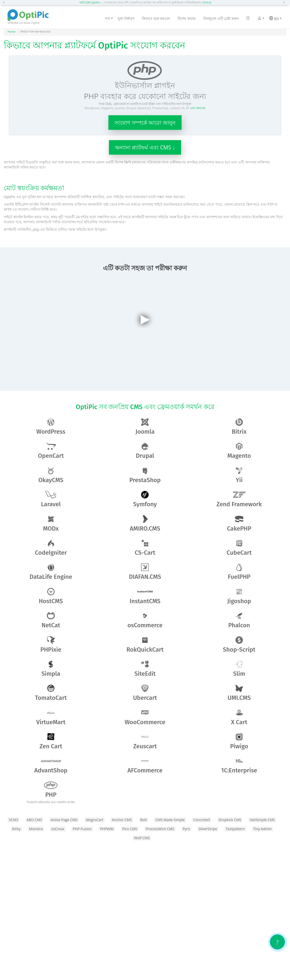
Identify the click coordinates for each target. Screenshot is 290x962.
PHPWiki (107, 828)
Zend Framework (239, 499)
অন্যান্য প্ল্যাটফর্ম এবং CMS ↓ (145, 147)
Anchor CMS (122, 819)
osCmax (57, 828)
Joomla (145, 426)
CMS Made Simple (170, 819)
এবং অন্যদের (197, 108)
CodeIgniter (51, 547)
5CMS (13, 819)
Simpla (51, 668)
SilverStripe (207, 828)
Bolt (143, 819)
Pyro (186, 828)
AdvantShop (50, 765)
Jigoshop (239, 596)
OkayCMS (50, 475)
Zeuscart (145, 741)
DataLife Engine (50, 571)
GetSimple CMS (262, 819)
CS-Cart (145, 547)
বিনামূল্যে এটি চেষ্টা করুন (221, 18)
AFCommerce (145, 765)
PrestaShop (145, 475)
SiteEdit (144, 668)
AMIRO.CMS (145, 523)
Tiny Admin (262, 828)
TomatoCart (51, 693)
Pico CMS (129, 828)
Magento (239, 450)
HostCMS (51, 596)
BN (275, 18)
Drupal (145, 450)
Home (11, 31)
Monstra (36, 828)
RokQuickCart (145, 644)
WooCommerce (145, 717)
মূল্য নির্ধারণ (126, 18)
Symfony (145, 499)
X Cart (239, 717)
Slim (239, 668)
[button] (5, 2)
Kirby (16, 828)
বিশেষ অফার (187, 18)
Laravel (51, 499)
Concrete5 (201, 819)
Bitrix (239, 426)
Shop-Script (239, 644)
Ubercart (145, 693)
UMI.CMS (239, 693)
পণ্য (109, 18)
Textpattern (235, 828)
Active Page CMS (64, 819)
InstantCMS (145, 596)
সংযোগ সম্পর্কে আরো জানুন (144, 122)
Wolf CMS (142, 837)
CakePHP (239, 523)
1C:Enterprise (239, 765)
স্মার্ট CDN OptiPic (89, 2)
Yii (239, 475)
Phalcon (239, 620)
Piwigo (239, 741)
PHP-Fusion (82, 828)
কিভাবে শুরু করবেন (156, 18)
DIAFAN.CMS (145, 571)
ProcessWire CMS (160, 828)
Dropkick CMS (230, 819)
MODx (51, 523)
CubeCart (239, 547)
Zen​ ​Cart (50, 741)
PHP (51, 792)
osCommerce (145, 620)
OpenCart (51, 450)
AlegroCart (94, 819)
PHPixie (50, 644)
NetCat (51, 620)
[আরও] (206, 2)
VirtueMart (50, 717)
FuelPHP (239, 571)
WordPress (50, 426)
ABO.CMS (34, 819)
